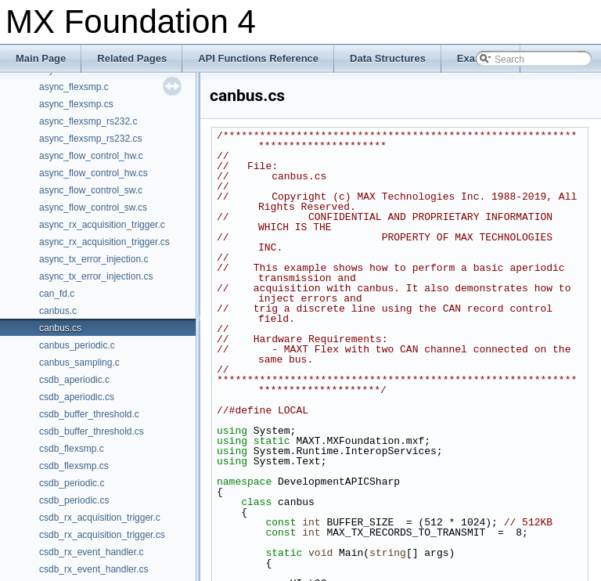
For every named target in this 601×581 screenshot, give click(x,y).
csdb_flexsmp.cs (74, 465)
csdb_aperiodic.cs (76, 397)
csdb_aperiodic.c (74, 379)
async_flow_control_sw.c (90, 190)
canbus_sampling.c (79, 362)
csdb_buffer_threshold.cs (91, 431)
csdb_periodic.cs (74, 500)
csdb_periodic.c (71, 483)
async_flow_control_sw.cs (93, 207)
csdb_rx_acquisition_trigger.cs (102, 534)
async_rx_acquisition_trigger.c (102, 224)
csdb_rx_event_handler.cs (93, 569)
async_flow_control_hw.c (91, 155)
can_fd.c (56, 293)
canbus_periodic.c (77, 345)
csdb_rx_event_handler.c (91, 552)
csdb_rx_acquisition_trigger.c (99, 517)
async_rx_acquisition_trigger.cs (104, 241)
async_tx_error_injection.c (93, 259)
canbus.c (58, 310)
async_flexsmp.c (74, 86)
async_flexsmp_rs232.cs (90, 138)
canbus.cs (60, 328)
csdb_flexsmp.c (71, 448)
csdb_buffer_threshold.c (89, 414)
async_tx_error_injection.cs (96, 276)
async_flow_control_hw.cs (93, 173)
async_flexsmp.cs (76, 104)
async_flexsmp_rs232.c (88, 121)
